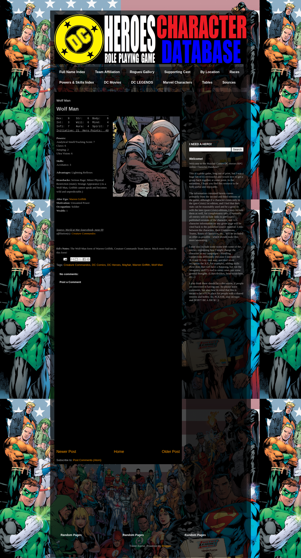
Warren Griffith (77, 199)
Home (119, 452)
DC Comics (99, 264)
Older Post (171, 452)
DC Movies (112, 82)
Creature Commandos (84, 233)
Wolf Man (157, 264)
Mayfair (126, 264)
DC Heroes (114, 264)
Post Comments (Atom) (87, 460)
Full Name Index (72, 72)
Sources (229, 82)
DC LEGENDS (142, 82)
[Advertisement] (118, 414)
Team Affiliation (107, 72)
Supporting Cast (177, 72)
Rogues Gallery (142, 72)
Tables (207, 82)
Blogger (166, 546)
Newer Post (66, 452)
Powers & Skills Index (76, 82)
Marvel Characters (177, 82)
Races (234, 72)
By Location (210, 72)
